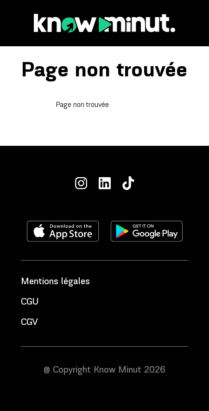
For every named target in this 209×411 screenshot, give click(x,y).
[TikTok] (128, 183)
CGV (29, 322)
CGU (29, 302)
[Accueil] (105, 23)
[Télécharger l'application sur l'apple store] (63, 231)
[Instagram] (81, 183)
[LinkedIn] (105, 183)
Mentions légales (55, 282)
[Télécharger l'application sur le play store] (147, 231)
